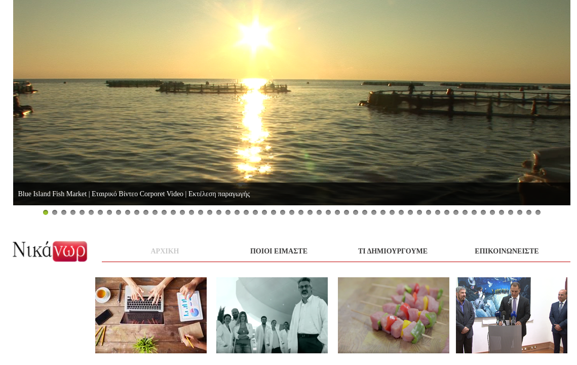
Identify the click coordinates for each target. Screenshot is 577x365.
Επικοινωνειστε (506, 251)
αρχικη (165, 251)
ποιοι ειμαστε (278, 251)
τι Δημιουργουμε (393, 251)
